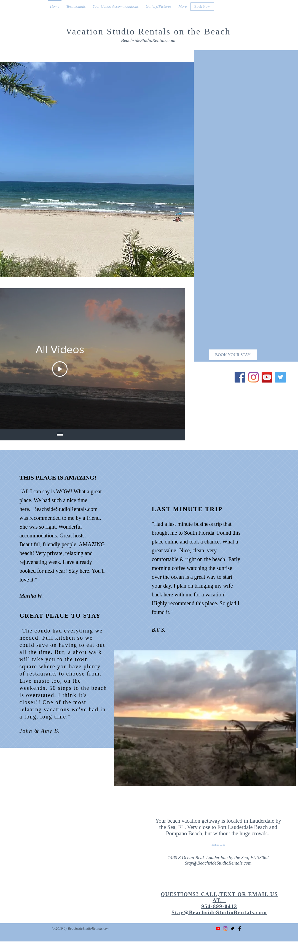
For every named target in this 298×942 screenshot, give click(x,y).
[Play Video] (60, 369)
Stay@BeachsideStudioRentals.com (218, 863)
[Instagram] (253, 377)
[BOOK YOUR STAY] (233, 354)
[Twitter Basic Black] (232, 928)
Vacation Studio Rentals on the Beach (148, 31)
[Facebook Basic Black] (239, 928)
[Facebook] (240, 377)
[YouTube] (267, 377)
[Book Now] (202, 6)
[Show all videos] (60, 434)
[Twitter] (280, 377)
